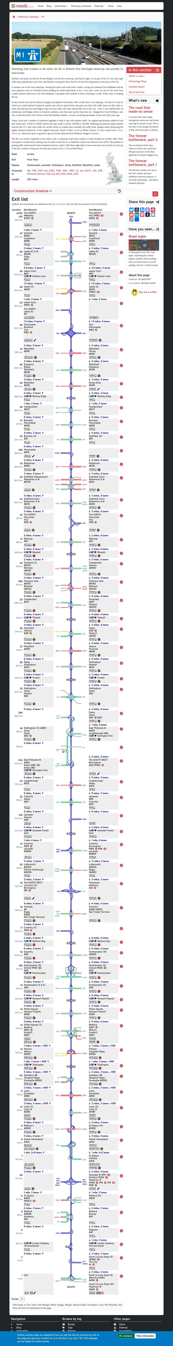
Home (41, 6)
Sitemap (121, 1327)
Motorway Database (81, 6)
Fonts (111, 6)
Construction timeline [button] (33, 190)
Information (19, 1330)
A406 (69, 173)
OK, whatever (125, 1335)
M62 (65, 170)
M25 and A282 (46, 170)
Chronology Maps (137, 81)
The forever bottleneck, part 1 (143, 162)
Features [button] (98, 6)
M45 (58, 170)
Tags (67, 1327)
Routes (68, 1324)
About (119, 1324)
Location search (137, 86)
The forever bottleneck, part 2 (143, 137)
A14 (94, 170)
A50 (63, 173)
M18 (34, 170)
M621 (71, 170)
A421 (76, 173)
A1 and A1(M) (83, 170)
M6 (108, 78)
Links (119, 6)
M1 (22, 1299)
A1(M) (85, 90)
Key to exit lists (136, 92)
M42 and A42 (53, 173)
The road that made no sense (141, 109)
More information (145, 1335)
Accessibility (123, 1330)
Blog (49, 6)
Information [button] (60, 6)
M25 (25, 127)
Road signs (137, 236)
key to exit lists (58, 204)
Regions (69, 1330)
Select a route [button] (136, 75)
